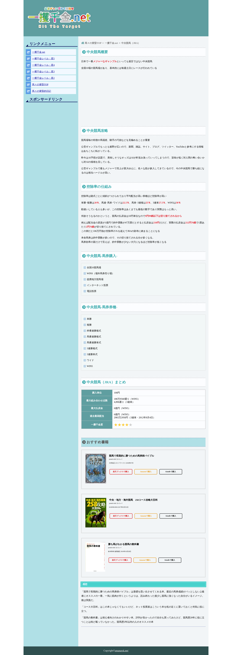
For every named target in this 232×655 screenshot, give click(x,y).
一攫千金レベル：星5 (43, 58)
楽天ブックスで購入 (121, 472)
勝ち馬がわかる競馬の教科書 (123, 544)
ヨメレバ (119, 459)
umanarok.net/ (122, 650)
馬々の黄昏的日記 (41, 91)
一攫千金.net (38, 52)
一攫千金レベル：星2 (43, 78)
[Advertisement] (51, 149)
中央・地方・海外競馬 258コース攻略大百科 (133, 500)
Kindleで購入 (171, 472)
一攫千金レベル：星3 (43, 71)
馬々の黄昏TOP (40, 84)
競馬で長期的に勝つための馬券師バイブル (131, 455)
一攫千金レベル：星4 (43, 65)
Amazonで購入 (146, 472)
